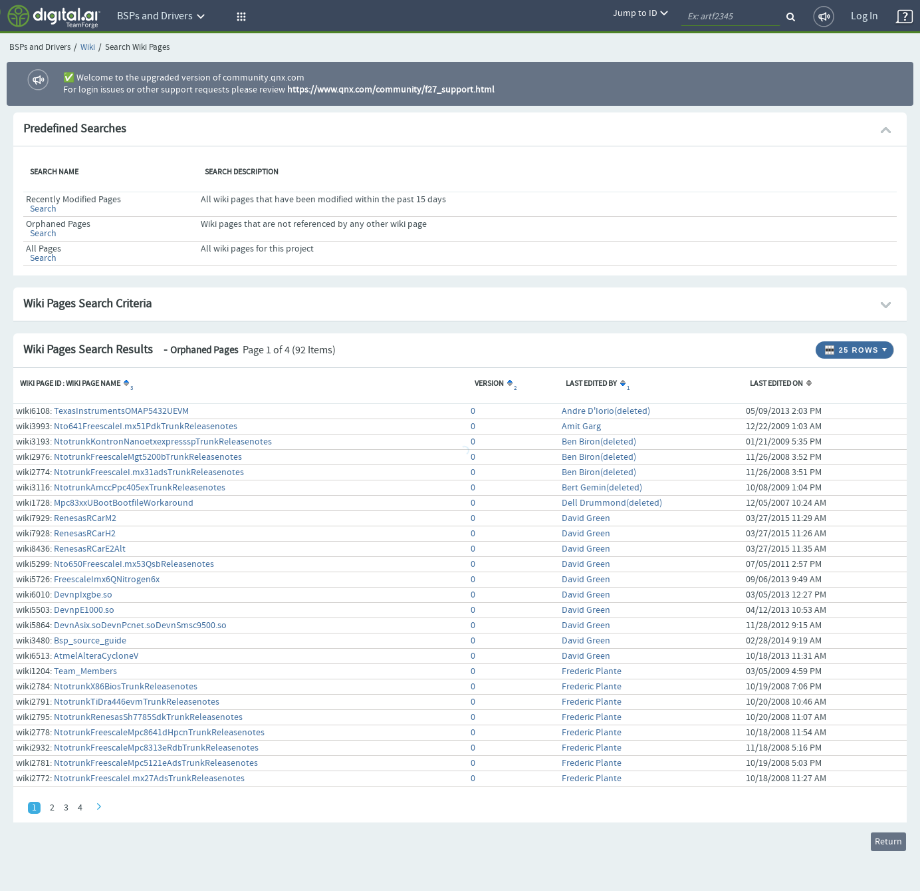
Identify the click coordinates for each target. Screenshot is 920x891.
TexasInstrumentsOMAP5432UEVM (121, 411)
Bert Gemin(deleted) (602, 488)
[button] (239, 16)
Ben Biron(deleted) (599, 442)
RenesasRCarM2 (85, 518)
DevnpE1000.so (84, 610)
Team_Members (85, 671)
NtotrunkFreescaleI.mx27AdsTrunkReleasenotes (149, 779)
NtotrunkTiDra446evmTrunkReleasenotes (136, 702)
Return (888, 842)
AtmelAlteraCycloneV (96, 656)
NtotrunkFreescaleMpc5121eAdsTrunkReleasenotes (156, 763)
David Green (586, 518)
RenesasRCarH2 (85, 534)
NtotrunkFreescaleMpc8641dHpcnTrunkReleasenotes (159, 733)
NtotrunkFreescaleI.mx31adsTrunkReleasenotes (149, 472)
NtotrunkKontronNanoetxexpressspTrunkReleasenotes (163, 442)
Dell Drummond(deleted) (612, 503)
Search (43, 209)
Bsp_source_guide (90, 641)
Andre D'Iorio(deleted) (606, 411)
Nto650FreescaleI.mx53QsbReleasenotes (134, 564)
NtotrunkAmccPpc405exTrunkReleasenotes (139, 488)
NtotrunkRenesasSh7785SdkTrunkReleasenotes (148, 717)
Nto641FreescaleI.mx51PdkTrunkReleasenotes (145, 427)
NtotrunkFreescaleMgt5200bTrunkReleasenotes (148, 457)
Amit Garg (581, 427)
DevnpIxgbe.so (83, 595)
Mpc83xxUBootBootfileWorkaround (123, 503)
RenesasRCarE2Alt (90, 549)
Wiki (87, 47)
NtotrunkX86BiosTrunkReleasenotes (125, 687)
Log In (864, 16)
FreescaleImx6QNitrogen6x (107, 580)
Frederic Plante (592, 671)
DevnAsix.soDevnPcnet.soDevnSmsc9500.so (140, 625)
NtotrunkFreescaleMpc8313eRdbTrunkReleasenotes (156, 748)
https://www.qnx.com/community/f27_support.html (391, 90)
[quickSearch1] (730, 16)
